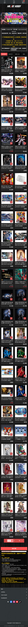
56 (19, 540)
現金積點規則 (4, 598)
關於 (2, 589)
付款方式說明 (4, 595)
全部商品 (3, 592)
